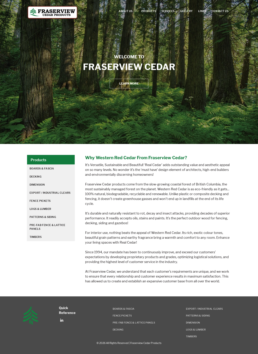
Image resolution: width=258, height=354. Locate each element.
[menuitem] (127, 11)
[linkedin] (61, 321)
